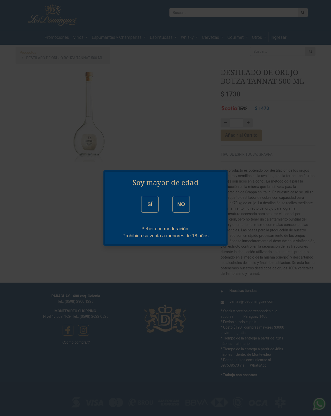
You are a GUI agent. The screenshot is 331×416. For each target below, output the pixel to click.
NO (181, 204)
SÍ (149, 204)
